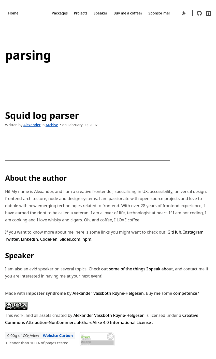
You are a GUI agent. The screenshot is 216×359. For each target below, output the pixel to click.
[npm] (208, 13)
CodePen (48, 239)
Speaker (100, 13)
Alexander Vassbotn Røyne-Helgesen (108, 293)
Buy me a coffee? (127, 13)
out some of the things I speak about (137, 269)
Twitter (12, 239)
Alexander (32, 124)
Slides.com (70, 239)
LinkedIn (29, 239)
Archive (52, 124)
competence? (186, 293)
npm (86, 239)
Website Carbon (58, 335)
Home (13, 13)
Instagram (193, 232)
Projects (81, 13)
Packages (60, 13)
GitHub (174, 232)
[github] (199, 13)
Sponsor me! (159, 13)
